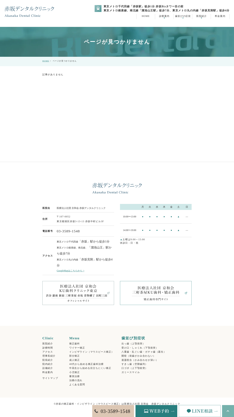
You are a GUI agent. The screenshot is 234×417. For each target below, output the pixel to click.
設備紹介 (47, 364)
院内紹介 (47, 360)
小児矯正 (74, 369)
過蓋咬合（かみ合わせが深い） (139, 356)
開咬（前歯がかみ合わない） (138, 352)
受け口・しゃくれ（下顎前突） (139, 344)
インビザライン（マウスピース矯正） (91, 348)
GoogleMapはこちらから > (70, 267)
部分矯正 (74, 352)
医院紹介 (201, 16)
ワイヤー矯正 (77, 344)
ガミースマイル (130, 369)
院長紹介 (47, 356)
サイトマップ (50, 374)
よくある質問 (77, 381)
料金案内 (47, 369)
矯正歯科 (74, 340)
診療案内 (164, 16)
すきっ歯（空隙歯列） (134, 360)
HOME (45, 57)
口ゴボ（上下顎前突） (134, 364)
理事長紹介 (49, 352)
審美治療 (74, 373)
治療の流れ (75, 377)
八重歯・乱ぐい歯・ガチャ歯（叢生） (143, 348)
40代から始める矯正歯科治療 (86, 360)
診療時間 (47, 344)
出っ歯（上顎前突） (133, 340)
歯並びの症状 (183, 16)
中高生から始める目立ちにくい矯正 (90, 364)
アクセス (47, 348)
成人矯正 (74, 356)
